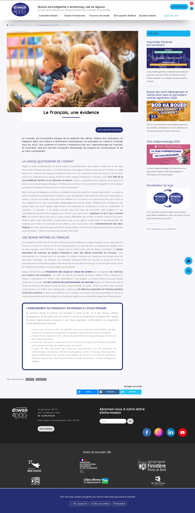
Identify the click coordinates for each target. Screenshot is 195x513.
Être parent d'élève (125, 15)
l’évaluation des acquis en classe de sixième (69, 271)
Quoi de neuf (171, 15)
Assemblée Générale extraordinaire (159, 43)
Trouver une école (99, 15)
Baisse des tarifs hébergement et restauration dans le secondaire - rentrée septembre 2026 (167, 95)
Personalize (119, 504)
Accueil (12, 25)
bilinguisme (41, 379)
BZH (191, 8)
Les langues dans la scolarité (47, 25)
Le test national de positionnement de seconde (69, 282)
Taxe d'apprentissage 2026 (163, 141)
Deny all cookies (100, 504)
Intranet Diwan (179, 7)
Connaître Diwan (48, 15)
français (30, 379)
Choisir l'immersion (74, 15)
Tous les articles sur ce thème (161, 229)
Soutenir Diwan (147, 15)
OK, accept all (79, 504)
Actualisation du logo (160, 185)
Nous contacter (46, 429)
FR (192, 3)
